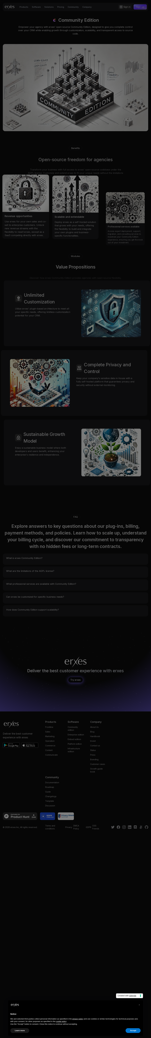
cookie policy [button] (61, 1021)
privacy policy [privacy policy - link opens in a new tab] (77, 1019)
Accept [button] (133, 1030)
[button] (139, 1005)
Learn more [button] (20, 1030)
